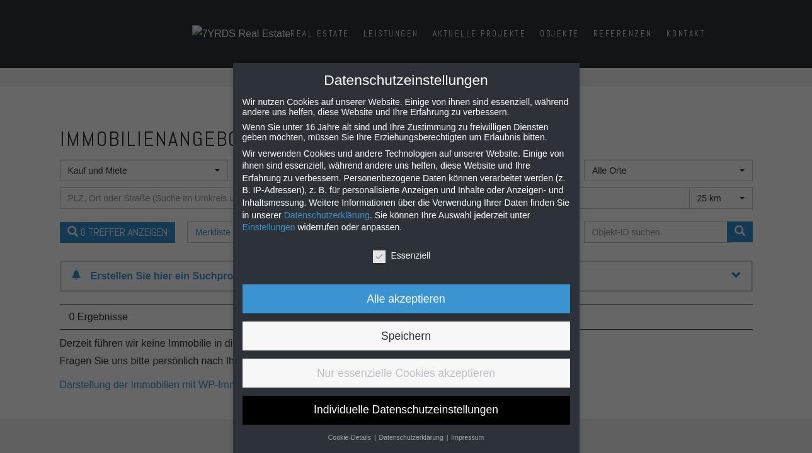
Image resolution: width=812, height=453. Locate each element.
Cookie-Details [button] (350, 437)
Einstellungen (269, 227)
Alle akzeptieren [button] (406, 299)
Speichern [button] (406, 336)
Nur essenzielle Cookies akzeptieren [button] (406, 373)
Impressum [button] (467, 437)
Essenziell (401, 255)
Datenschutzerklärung (327, 215)
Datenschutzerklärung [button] (412, 437)
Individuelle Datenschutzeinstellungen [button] (406, 409)
